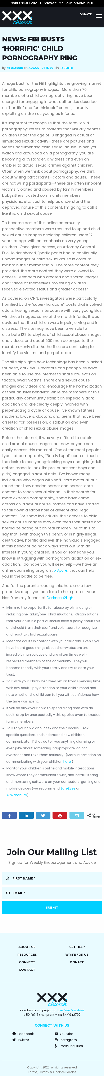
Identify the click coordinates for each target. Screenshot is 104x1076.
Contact (27, 970)
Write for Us (77, 955)
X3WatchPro (16, 795)
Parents (66, 68)
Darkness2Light (61, 597)
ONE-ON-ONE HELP (79, 3)
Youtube (64, 1034)
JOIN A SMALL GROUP (26, 3)
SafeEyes (67, 788)
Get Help (77, 947)
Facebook (23, 1034)
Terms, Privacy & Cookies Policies (52, 1072)
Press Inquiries (69, 1046)
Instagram (66, 1040)
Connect (27, 962)
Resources (27, 955)
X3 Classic (14, 68)
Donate (86, 14)
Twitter (20, 1040)
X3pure (60, 570)
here (67, 761)
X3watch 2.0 (53, 3)
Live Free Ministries (71, 1010)
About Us (27, 947)
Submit (52, 907)
